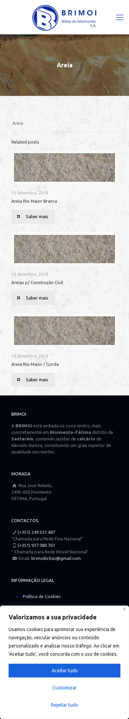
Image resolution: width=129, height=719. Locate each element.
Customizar (64, 687)
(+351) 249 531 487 (36, 532)
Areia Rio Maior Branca (34, 201)
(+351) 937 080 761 (36, 545)
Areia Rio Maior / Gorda (35, 364)
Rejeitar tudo (64, 705)
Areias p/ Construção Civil (37, 282)
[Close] (124, 608)
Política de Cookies (42, 596)
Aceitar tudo (65, 670)
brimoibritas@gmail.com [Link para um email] (56, 558)
